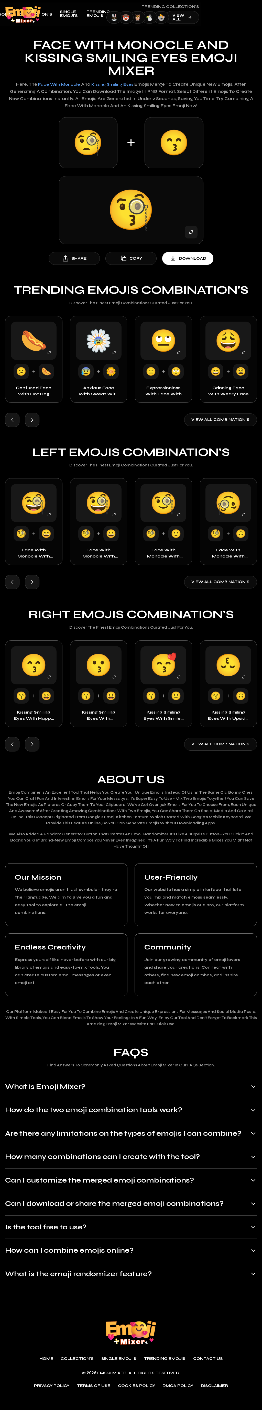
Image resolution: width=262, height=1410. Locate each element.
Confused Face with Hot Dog (33, 390)
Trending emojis (154, 14)
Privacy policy (52, 1398)
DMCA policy (178, 1398)
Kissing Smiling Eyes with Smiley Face (163, 716)
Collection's (91, 14)
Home (60, 14)
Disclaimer (214, 1398)
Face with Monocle (58, 84)
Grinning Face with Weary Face (228, 390)
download (187, 258)
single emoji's (124, 14)
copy (131, 258)
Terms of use (93, 1398)
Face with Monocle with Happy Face (33, 554)
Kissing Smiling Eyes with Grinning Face (98, 716)
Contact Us (208, 1370)
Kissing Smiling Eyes (114, 84)
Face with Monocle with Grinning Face (98, 554)
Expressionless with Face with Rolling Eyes (163, 391)
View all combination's (220, 420)
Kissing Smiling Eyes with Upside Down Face (228, 716)
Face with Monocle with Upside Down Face (228, 554)
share (74, 258)
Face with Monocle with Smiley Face (163, 554)
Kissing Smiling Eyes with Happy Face (33, 716)
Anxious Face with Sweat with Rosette (98, 391)
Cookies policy (136, 1398)
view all (237, 17)
